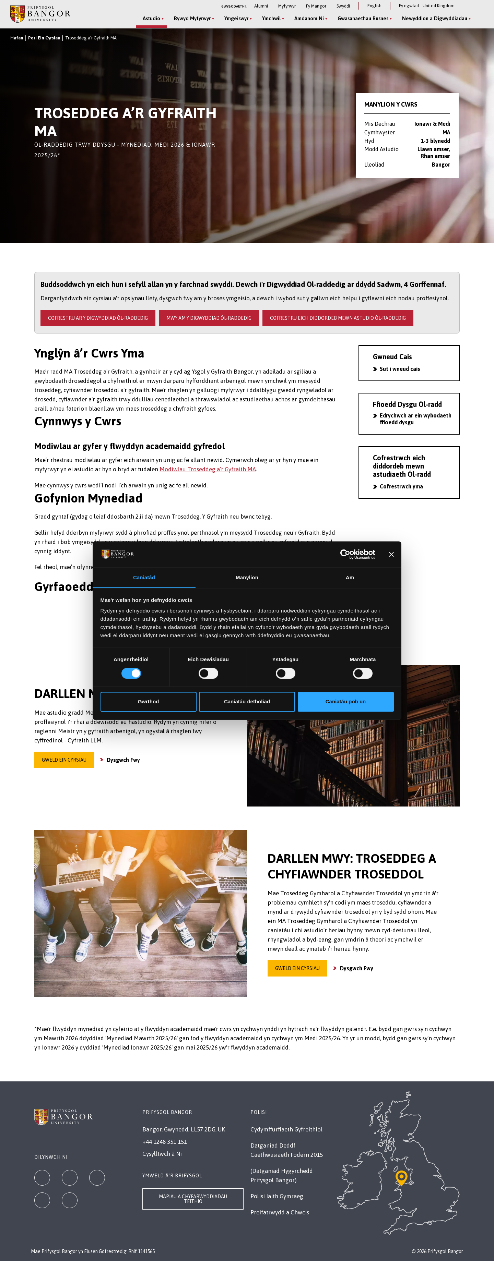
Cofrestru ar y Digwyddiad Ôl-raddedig (98, 318)
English (374, 5)
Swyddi (343, 6)
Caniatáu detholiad (247, 702)
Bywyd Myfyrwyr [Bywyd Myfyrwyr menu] (192, 18)
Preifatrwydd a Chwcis (279, 1212)
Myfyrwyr (287, 6)
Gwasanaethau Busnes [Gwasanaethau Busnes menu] (362, 18)
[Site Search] (478, 19)
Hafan (16, 37)
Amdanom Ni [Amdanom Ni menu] (309, 18)
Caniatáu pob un (346, 702)
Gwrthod (148, 702)
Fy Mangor (316, 6)
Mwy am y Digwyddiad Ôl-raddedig (208, 318)
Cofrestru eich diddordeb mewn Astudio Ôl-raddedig (338, 318)
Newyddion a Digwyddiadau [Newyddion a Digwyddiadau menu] (434, 18)
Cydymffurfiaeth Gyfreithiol (286, 1129)
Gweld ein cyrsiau (64, 760)
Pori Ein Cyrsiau (44, 37)
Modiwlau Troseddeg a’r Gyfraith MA (208, 469)
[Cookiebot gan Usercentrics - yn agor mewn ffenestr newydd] (345, 554)
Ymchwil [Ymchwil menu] (271, 18)
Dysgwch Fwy (123, 760)
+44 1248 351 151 (164, 1141)
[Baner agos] (391, 554)
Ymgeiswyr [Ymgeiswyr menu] (236, 18)
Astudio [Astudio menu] (151, 18)
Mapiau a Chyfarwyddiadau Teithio (193, 1199)
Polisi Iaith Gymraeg (276, 1196)
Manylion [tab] (247, 577)
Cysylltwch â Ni (162, 1153)
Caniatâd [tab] (144, 577)
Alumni (261, 6)
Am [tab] (350, 577)
